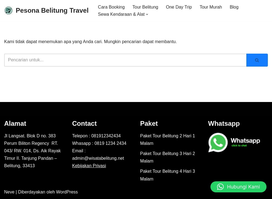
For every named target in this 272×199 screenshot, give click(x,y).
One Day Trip (179, 7)
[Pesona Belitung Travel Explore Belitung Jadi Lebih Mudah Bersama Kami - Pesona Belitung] (46, 10)
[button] (147, 14)
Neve (9, 192)
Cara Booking (111, 7)
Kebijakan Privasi (89, 165)
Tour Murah (211, 7)
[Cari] (125, 60)
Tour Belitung (145, 7)
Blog (234, 7)
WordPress (67, 192)
